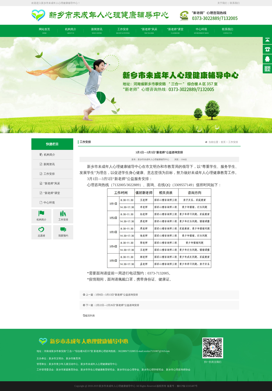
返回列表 (88, 315)
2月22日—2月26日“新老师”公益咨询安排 (117, 305)
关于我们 (222, 3)
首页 (223, 142)
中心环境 (45, 202)
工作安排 (45, 173)
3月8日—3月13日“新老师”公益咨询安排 (117, 294)
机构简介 (45, 154)
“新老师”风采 (48, 183)
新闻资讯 (45, 164)
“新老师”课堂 (48, 192)
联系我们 (235, 3)
